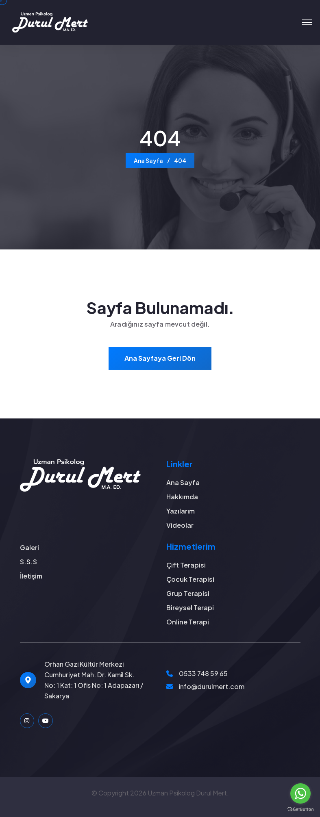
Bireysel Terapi (190, 607)
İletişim (31, 576)
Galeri (29, 547)
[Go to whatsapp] (300, 793)
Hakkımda (182, 496)
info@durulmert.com (211, 686)
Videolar (180, 525)
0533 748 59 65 (203, 673)
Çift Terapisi (186, 565)
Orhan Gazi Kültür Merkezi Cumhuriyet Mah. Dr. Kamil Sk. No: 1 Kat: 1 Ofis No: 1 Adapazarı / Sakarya (93, 680)
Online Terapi (187, 622)
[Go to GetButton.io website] (300, 808)
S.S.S (28, 561)
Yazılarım (180, 511)
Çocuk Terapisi (190, 579)
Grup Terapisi (187, 593)
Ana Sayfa (148, 160)
